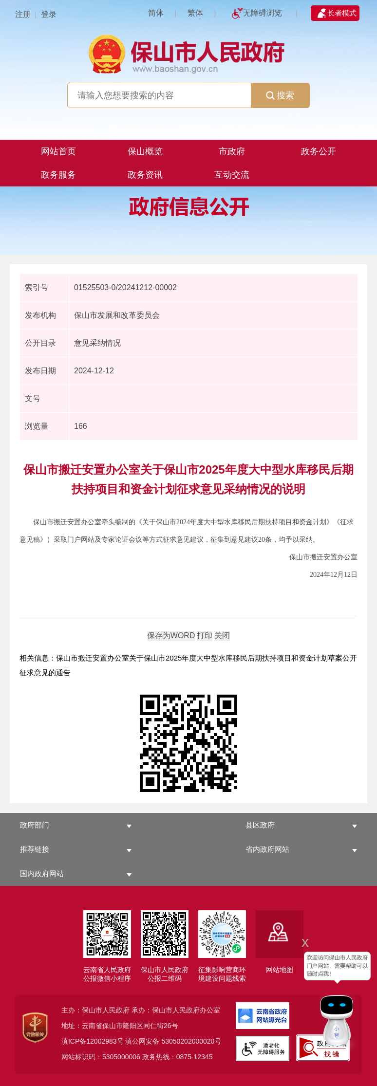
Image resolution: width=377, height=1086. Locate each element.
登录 (49, 14)
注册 (23, 14)
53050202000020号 (191, 1041)
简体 (156, 13)
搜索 (280, 95)
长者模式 (342, 13)
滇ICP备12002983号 (92, 1041)
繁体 (195, 13)
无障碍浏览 (262, 13)
